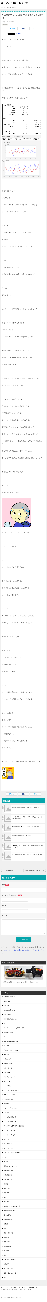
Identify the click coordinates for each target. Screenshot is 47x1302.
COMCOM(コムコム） (10, 1019)
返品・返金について (10, 1273)
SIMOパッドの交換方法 (11, 1041)
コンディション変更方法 (11, 1090)
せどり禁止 (7, 1072)
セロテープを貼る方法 (10, 1108)
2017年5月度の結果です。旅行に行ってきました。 (26, 807)
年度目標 (6, 1201)
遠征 (5, 1277)
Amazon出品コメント (10, 1010)
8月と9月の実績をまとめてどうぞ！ (22, 836)
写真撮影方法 (8, 1175)
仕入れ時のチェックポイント (12, 1166)
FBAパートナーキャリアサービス (14, 1028)
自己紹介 (6, 1264)
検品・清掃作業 (8, 1233)
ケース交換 (7, 1086)
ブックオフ (7, 1139)
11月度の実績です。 (8, 870)
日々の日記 (7, 1215)
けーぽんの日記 (8, 1063)
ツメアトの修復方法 (10, 1121)
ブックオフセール (9, 1144)
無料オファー (8, 1242)
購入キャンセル (8, 1268)
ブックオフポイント (10, 1148)
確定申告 (6, 1251)
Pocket (18, 34)
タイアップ (7, 1112)
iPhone (6, 1037)
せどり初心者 (8, 1068)
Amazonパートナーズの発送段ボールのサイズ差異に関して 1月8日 (27, 846)
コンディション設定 (10, 1095)
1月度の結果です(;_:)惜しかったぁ (34, 870)
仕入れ (6, 1161)
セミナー (6, 1103)
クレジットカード (9, 1077)
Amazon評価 (7, 1014)
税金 (5, 1255)
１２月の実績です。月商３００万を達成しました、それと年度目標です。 (27, 817)
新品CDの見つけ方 (9, 1210)
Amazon (6, 1005)
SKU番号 (6, 1046)
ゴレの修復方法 (8, 1099)
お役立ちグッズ (8, 1059)
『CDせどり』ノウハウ (11, 1050)
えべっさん (7, 1054)
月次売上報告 (8, 1219)
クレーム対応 (8, 1081)
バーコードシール (9, 1130)
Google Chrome (8, 1032)
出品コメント (8, 1179)
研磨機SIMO (7, 1246)
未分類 (6, 1224)
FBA (5, 1023)
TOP (14, 1287)
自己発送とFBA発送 (10, 1259)
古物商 (6, 1184)
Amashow (7, 1001)
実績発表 (5, 24)
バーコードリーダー (10, 1135)
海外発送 (6, 1237)
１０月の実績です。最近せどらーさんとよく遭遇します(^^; (27, 855)
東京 (5, 1228)
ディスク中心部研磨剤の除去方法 (14, 1126)
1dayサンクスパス (9, 996)
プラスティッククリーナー (12, 1152)
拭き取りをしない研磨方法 (12, 1206)
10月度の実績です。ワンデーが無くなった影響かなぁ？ (27, 826)
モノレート (7, 1157)
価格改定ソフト (8, 1170)
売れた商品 (7, 1188)
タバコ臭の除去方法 (10, 1117)
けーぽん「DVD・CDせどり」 (15, 2)
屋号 (5, 1197)
